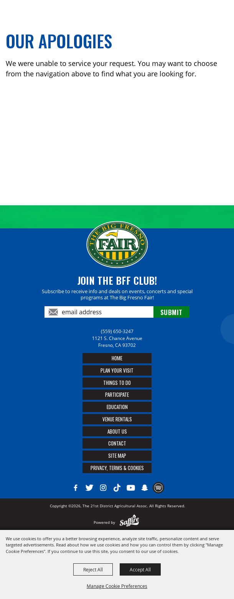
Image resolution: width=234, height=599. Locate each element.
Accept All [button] (140, 569)
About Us (117, 431)
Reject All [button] (93, 569)
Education (117, 407)
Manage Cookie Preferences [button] (117, 586)
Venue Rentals (117, 419)
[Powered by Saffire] (129, 522)
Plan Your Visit (117, 370)
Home (117, 358)
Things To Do (117, 382)
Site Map (117, 455)
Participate (117, 394)
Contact (117, 443)
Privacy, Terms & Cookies (117, 468)
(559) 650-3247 (117, 331)
